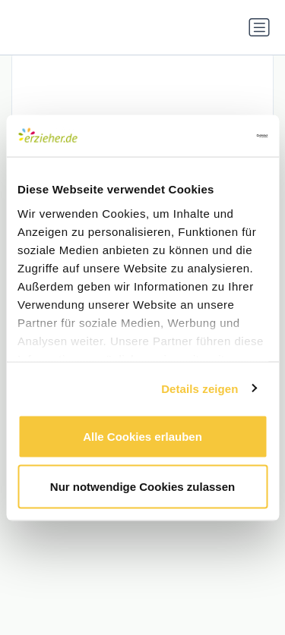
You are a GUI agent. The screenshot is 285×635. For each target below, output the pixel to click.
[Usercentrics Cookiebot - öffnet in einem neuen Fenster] (203, 136)
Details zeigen (199, 388)
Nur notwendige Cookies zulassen (142, 485)
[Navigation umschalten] (259, 27)
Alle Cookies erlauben (142, 436)
